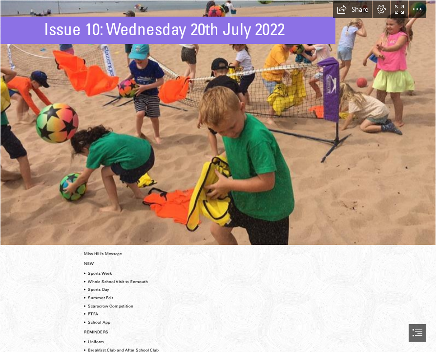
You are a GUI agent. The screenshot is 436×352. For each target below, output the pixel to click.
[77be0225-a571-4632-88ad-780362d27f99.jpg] (218, 122)
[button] (352, 9)
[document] (218, 176)
